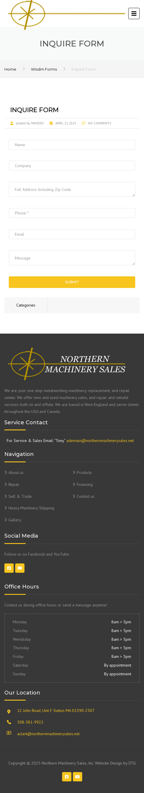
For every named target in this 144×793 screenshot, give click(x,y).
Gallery (14, 519)
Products (84, 472)
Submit (72, 282)
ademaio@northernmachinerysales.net (100, 440)
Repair (14, 484)
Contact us (85, 496)
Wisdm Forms (44, 69)
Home (10, 69)
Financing (85, 484)
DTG (132, 763)
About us (16, 472)
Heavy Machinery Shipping (31, 508)
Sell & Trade (20, 496)
